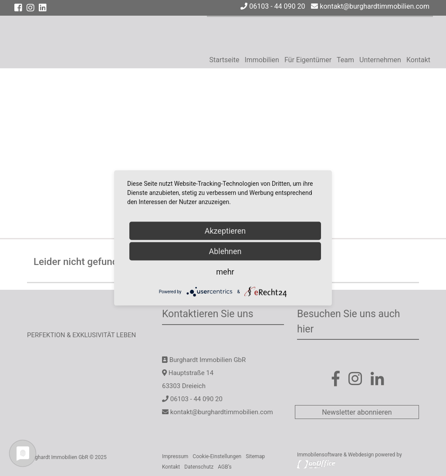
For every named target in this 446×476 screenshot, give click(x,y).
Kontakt (418, 60)
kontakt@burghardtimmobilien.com (370, 6)
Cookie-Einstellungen (217, 456)
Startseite (224, 60)
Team (345, 60)
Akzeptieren (225, 230)
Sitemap (255, 456)
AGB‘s (225, 467)
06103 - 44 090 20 (272, 6)
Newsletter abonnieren (357, 412)
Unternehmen (380, 60)
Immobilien (261, 60)
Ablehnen (225, 251)
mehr (225, 271)
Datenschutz (198, 467)
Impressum (175, 456)
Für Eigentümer (307, 60)
